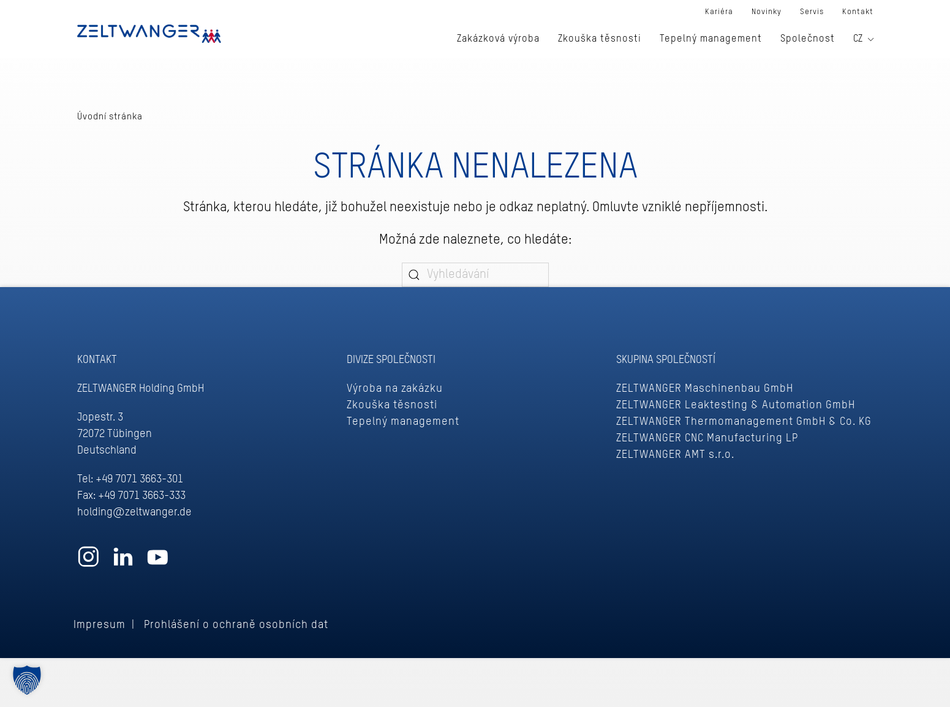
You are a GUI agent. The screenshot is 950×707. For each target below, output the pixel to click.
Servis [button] (812, 12)
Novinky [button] (767, 12)
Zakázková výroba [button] (498, 39)
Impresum (100, 624)
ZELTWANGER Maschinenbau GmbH (704, 388)
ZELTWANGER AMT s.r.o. (675, 454)
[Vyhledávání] (475, 275)
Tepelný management (403, 421)
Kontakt (857, 12)
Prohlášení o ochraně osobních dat (236, 624)
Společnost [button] (807, 39)
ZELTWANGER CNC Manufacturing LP (707, 438)
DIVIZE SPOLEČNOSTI (391, 359)
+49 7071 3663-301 (139, 479)
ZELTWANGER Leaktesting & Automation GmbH (735, 405)
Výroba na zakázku (395, 388)
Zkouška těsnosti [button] (599, 39)
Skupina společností (665, 359)
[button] (27, 680)
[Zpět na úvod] (149, 33)
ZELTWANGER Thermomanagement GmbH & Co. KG (744, 421)
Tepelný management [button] (711, 39)
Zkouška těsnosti (392, 405)
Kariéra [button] (719, 12)
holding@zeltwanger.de (134, 512)
